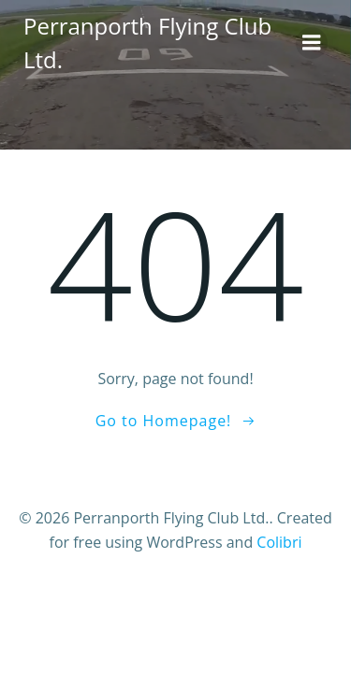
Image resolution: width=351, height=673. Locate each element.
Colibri (278, 542)
